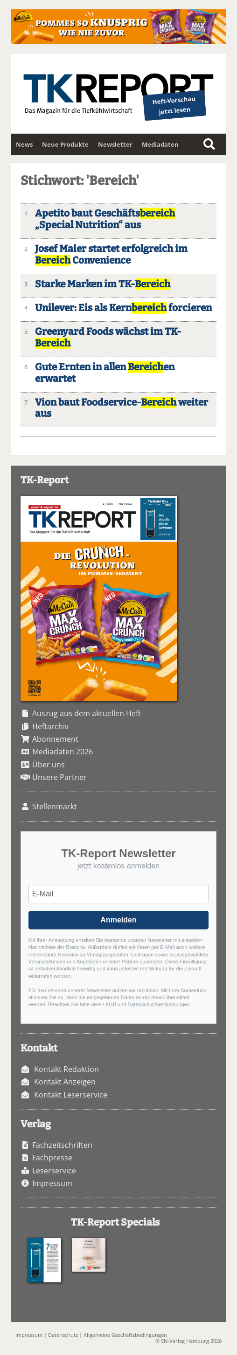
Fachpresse (52, 1157)
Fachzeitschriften (62, 1145)
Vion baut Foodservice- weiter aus (121, 408)
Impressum (52, 1183)
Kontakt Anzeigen (65, 1082)
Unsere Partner (59, 777)
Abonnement (55, 739)
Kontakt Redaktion (66, 1069)
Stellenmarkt (54, 806)
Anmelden (118, 920)
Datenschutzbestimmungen (159, 1004)
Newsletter (115, 144)
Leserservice (54, 1170)
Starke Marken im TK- (102, 284)
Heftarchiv (50, 726)
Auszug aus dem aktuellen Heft (86, 713)
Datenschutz (63, 1334)
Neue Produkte (65, 144)
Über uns (48, 764)
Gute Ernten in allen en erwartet (104, 373)
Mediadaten (160, 144)
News (24, 144)
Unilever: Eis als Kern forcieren (123, 308)
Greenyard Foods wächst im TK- (108, 337)
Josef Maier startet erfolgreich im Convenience (111, 254)
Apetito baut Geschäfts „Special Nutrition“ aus (105, 219)
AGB (110, 1004)
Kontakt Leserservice (70, 1095)
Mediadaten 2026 (62, 751)
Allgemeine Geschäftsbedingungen (125, 1334)
